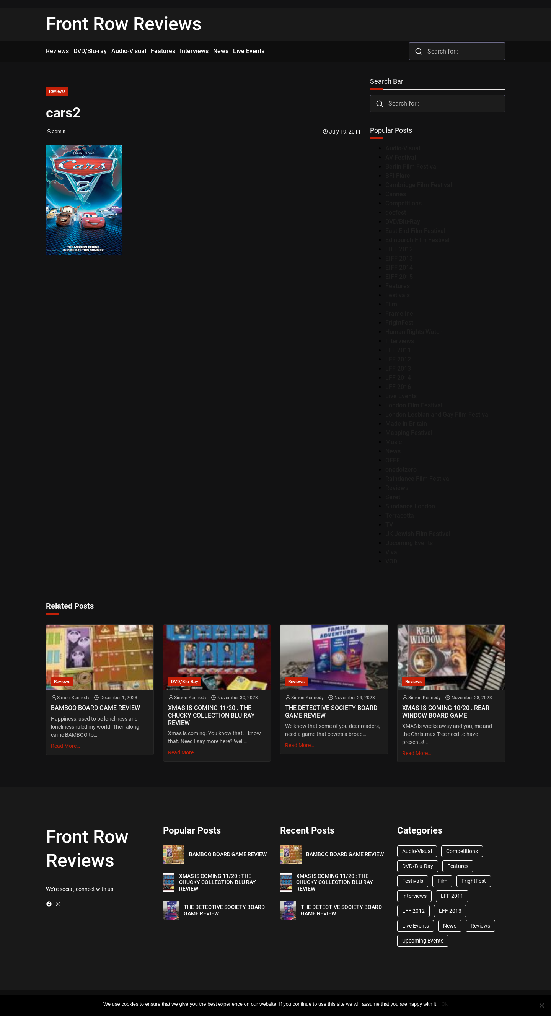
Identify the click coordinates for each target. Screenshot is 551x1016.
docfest (395, 212)
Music (393, 442)
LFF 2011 (398, 350)
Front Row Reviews (124, 24)
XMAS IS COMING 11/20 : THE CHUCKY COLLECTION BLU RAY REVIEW (211, 715)
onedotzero (401, 469)
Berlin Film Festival (411, 166)
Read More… (65, 746)
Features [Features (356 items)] (457, 866)
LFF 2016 (398, 387)
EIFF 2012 (399, 249)
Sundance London (410, 506)
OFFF (392, 460)
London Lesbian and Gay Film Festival (437, 414)
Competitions (403, 203)
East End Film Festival (415, 230)
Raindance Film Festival (418, 478)
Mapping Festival (408, 432)
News (393, 451)
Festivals (397, 295)
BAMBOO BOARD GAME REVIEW (95, 708)
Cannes (395, 194)
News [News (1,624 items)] (449, 926)
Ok (444, 1004)
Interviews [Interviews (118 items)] (414, 896)
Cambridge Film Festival (418, 185)
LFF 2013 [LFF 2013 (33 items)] (450, 911)
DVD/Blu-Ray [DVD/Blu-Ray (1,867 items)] (417, 866)
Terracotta (399, 515)
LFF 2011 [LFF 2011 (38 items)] (452, 896)
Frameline (399, 313)
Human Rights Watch (414, 331)
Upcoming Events (409, 543)
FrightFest (399, 322)
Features (397, 286)
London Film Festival (413, 405)
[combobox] (457, 51)
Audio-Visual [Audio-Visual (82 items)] (417, 851)
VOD (391, 561)
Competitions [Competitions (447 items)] (462, 851)
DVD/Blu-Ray (402, 221)
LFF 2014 (398, 377)
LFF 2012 (398, 359)
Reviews (57, 91)
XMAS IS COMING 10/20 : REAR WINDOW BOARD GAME (445, 711)
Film (391, 304)
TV (389, 524)
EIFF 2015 (399, 276)
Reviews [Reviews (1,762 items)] (480, 926)
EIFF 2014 (399, 267)
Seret (392, 497)
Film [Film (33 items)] (442, 881)
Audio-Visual (402, 148)
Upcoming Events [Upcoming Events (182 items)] (422, 941)
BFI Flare (397, 175)
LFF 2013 (398, 368)
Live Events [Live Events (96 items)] (415, 926)
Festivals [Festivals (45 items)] (412, 881)
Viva (391, 552)
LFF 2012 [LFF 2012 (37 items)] (413, 911)
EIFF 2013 (399, 258)
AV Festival (400, 157)
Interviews (399, 341)
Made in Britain (406, 423)
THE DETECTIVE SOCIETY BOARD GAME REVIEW (331, 711)
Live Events (401, 396)
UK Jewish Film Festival (417, 533)
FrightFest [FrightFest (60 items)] (473, 881)
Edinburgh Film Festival (417, 240)
